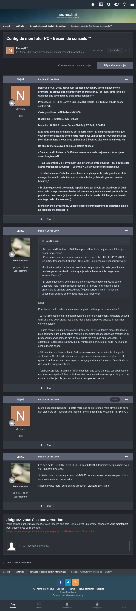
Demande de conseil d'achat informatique (62, 52)
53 (25, 267)
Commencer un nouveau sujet (74, 65)
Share (98, 50)
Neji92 (24, 48)
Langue (61, 589)
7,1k (16, 267)
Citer (49, 219)
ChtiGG (21, 230)
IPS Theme (37, 589)
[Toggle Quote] (43, 240)
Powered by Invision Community (68, 595)
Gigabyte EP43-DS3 (98, 485)
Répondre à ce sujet (115, 65)
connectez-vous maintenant (113, 524)
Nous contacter (86, 589)
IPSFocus (49, 589)
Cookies (100, 589)
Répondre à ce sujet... (36, 545)
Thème (72, 589)
